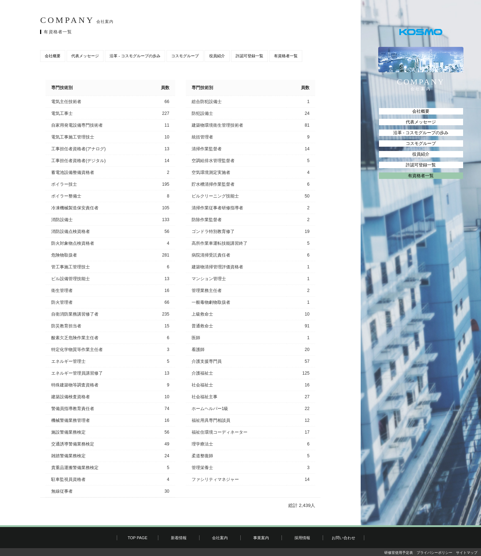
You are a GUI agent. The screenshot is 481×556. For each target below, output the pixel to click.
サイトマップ (466, 553)
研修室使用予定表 (398, 553)
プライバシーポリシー (434, 553)
